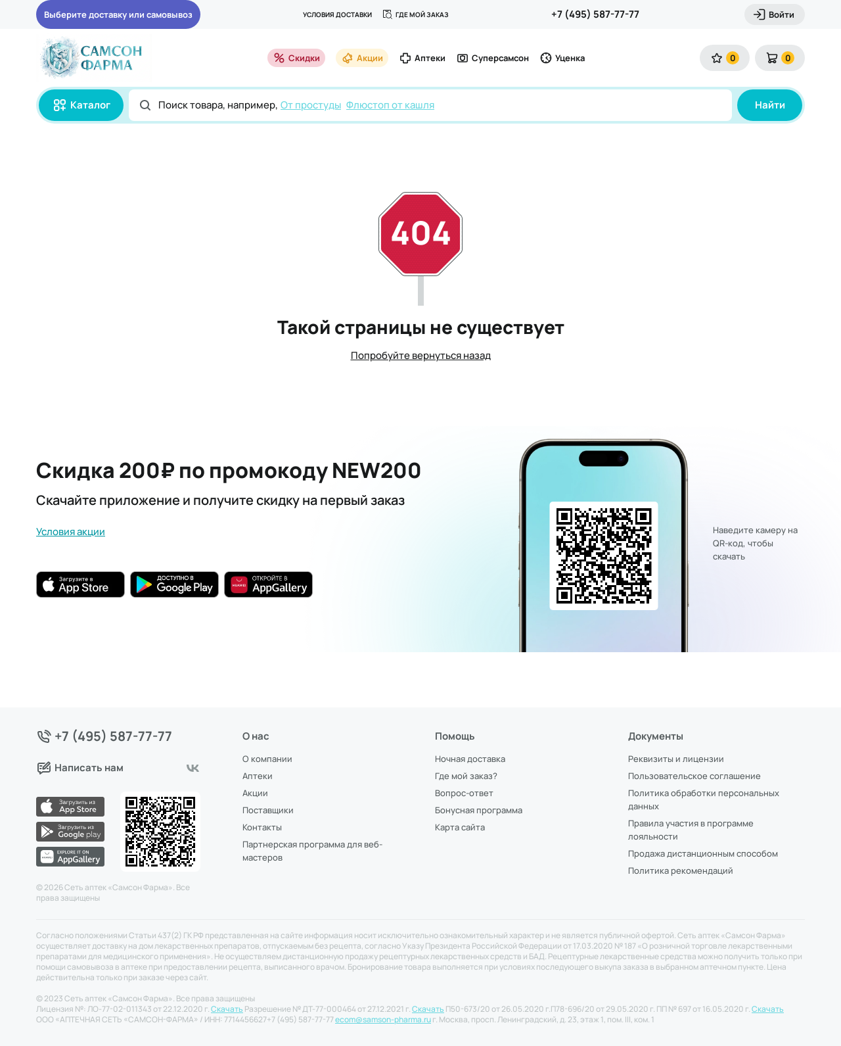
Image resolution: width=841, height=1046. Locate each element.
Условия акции (70, 531)
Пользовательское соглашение (694, 776)
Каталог (81, 105)
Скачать (227, 1009)
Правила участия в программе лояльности (691, 829)
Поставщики (268, 810)
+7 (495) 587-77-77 (595, 14)
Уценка (562, 57)
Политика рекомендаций (680, 870)
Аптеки (422, 57)
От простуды (311, 105)
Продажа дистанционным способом (703, 853)
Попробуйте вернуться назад (421, 355)
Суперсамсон (492, 57)
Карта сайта (460, 827)
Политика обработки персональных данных (703, 799)
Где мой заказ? (466, 776)
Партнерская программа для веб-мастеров (312, 850)
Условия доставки (337, 14)
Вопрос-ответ (464, 793)
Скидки (296, 57)
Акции (362, 57)
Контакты (262, 827)
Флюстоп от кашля (390, 105)
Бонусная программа (478, 810)
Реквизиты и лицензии (676, 759)
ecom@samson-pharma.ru (383, 1019)
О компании (267, 759)
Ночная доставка (470, 759)
